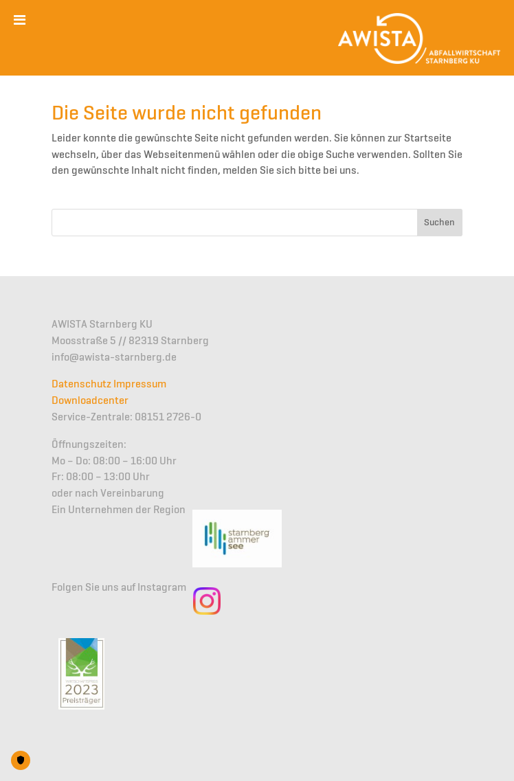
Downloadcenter (90, 401)
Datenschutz (81, 384)
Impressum (139, 384)
